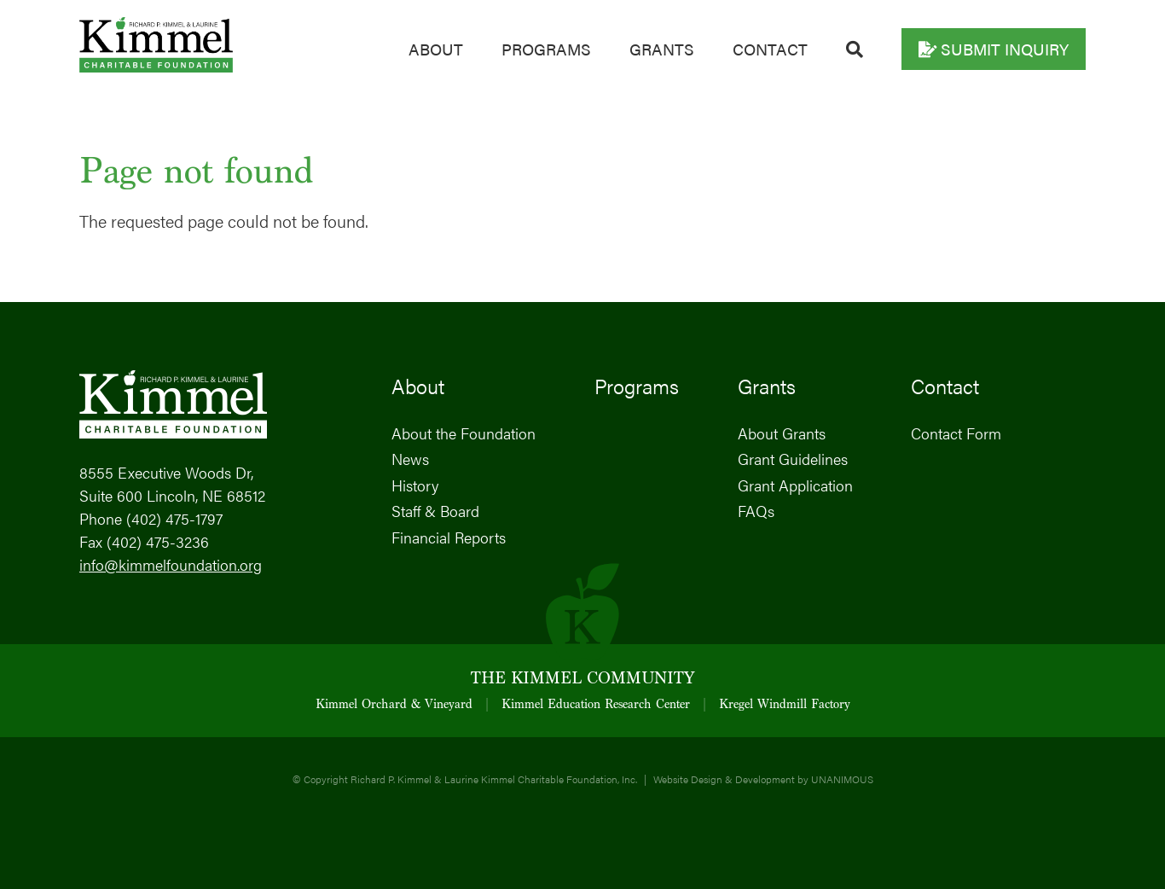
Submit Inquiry (1005, 49)
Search (854, 49)
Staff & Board (435, 510)
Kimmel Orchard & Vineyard (394, 705)
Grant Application (795, 485)
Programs (546, 49)
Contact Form (956, 433)
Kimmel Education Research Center (595, 705)
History (414, 485)
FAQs (756, 510)
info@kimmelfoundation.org (170, 564)
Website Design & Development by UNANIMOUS (763, 779)
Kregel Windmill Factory (784, 705)
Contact (770, 49)
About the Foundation (463, 433)
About (436, 49)
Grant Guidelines (793, 458)
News (410, 458)
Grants (661, 49)
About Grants (782, 433)
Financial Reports (448, 537)
